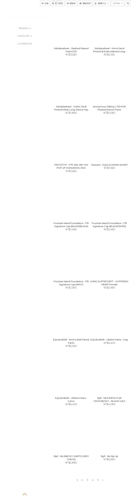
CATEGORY (24, 35)
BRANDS (25, 28)
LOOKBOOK (25, 43)
